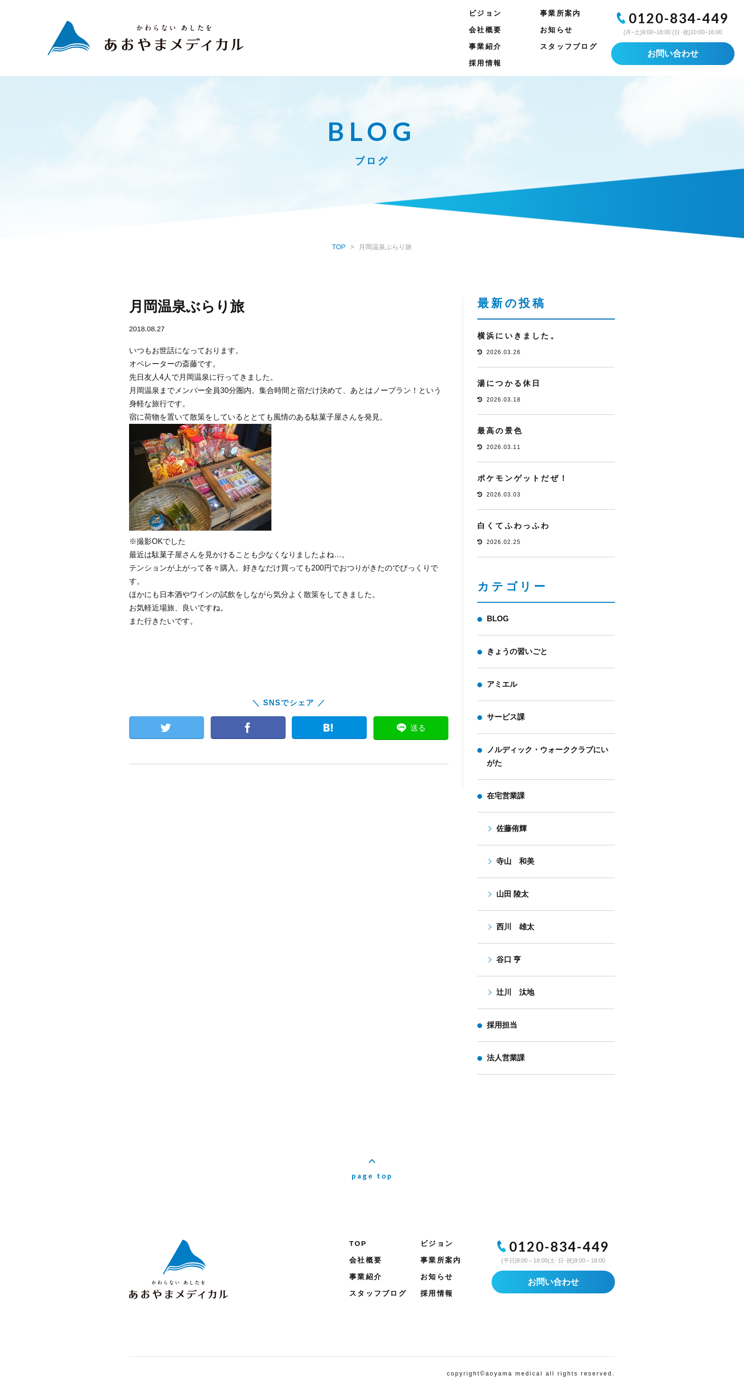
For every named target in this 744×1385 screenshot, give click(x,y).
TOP (358, 1243)
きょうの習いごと (517, 651)
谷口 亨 (508, 959)
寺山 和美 (515, 861)
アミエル (502, 684)
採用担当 (502, 1025)
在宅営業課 (506, 796)
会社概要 (485, 29)
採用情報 (485, 62)
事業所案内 (560, 13)
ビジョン (485, 13)
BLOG (498, 619)
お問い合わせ (672, 53)
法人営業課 (506, 1058)
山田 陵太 (512, 894)
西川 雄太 (515, 927)
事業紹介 (485, 46)
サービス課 (506, 717)
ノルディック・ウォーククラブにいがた (547, 756)
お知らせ (556, 29)
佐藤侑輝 (511, 828)
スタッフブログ (568, 46)
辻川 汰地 (515, 992)
